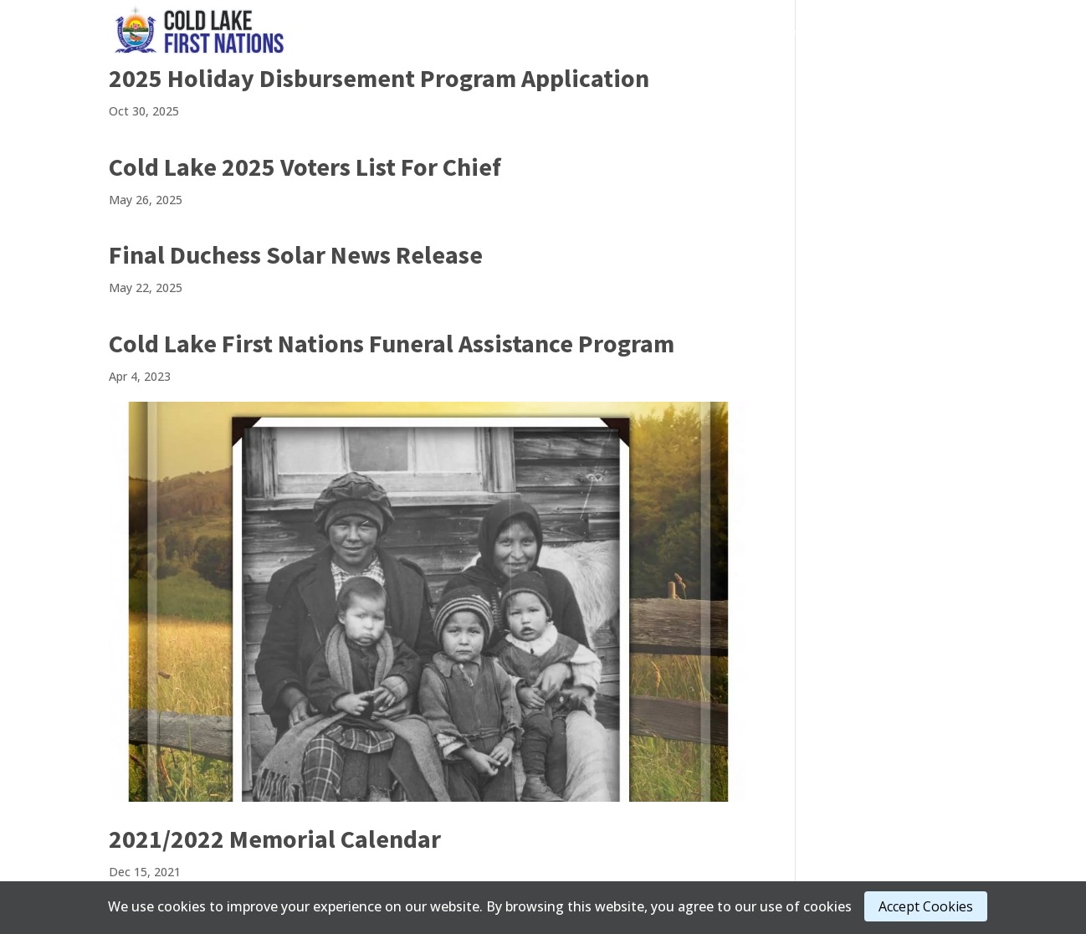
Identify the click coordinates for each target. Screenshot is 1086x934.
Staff (944, 33)
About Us (864, 33)
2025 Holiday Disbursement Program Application (379, 78)
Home (451, 33)
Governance (526, 33)
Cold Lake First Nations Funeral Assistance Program (391, 343)
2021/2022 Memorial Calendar (275, 838)
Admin (780, 33)
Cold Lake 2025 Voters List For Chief (305, 166)
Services (625, 33)
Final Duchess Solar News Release (296, 254)
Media (706, 33)
